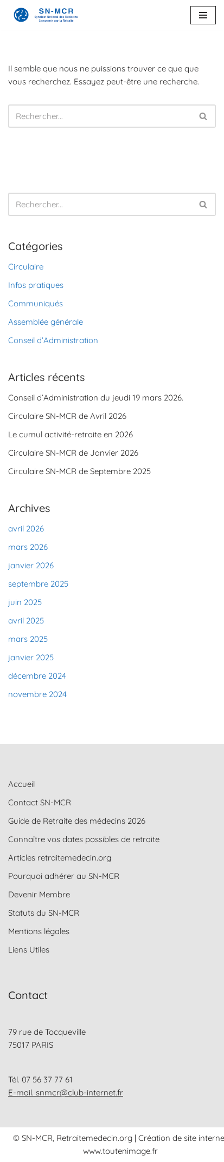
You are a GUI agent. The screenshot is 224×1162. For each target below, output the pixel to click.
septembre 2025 (38, 584)
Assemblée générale (45, 322)
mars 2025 (28, 639)
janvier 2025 (31, 657)
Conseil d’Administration (53, 340)
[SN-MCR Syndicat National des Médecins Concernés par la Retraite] (43, 15)
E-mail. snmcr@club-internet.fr (65, 1092)
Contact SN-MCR (39, 802)
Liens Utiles (28, 949)
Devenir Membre (39, 894)
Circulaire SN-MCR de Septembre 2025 (79, 471)
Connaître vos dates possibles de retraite (83, 839)
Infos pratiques (35, 285)
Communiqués (35, 303)
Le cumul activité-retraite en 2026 (70, 434)
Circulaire (25, 266)
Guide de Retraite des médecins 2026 (76, 821)
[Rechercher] (99, 116)
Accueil (21, 784)
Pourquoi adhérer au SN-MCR (63, 876)
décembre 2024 (37, 676)
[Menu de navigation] (203, 15)
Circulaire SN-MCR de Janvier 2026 (73, 453)
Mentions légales (38, 931)
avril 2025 (26, 620)
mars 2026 (28, 547)
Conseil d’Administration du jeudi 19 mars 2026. (95, 397)
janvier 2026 (31, 565)
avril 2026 (26, 528)
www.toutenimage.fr (120, 1151)
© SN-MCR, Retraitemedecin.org (74, 1138)
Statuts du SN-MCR (43, 913)
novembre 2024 (37, 694)
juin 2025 (25, 602)
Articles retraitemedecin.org (59, 857)
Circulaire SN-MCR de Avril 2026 (67, 416)
